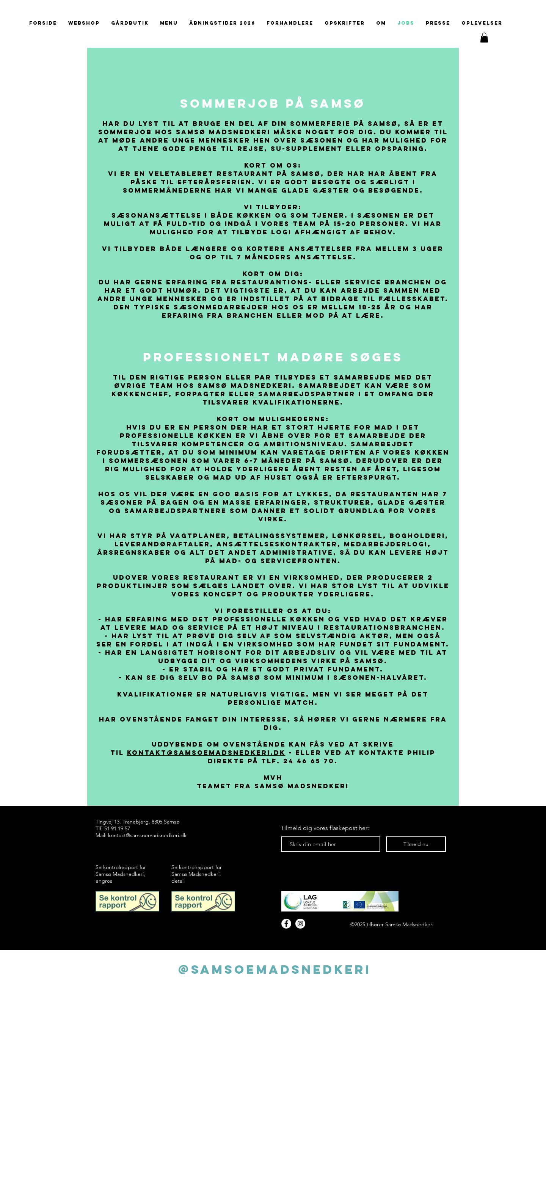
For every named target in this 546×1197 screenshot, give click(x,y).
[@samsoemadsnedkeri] (274, 969)
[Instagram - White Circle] (300, 924)
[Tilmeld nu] (416, 844)
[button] (484, 37)
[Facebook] (286, 924)
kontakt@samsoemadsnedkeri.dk (206, 752)
